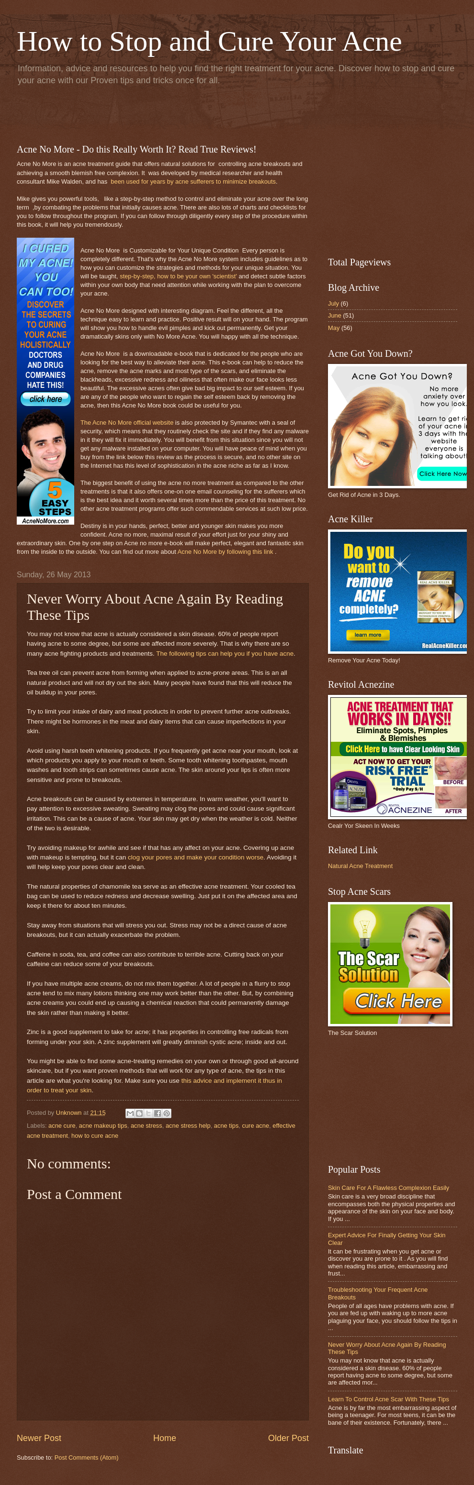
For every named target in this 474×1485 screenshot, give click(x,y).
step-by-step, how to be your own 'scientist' (178, 276)
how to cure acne (94, 1135)
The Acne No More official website (126, 422)
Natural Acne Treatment (360, 865)
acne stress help (188, 1125)
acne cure (62, 1125)
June (334, 315)
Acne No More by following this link (225, 551)
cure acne (256, 1125)
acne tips (226, 1125)
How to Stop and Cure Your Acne (209, 41)
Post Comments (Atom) (87, 1457)
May (333, 327)
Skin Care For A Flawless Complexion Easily (388, 1187)
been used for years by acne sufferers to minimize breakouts (193, 181)
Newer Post (39, 1438)
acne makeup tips (103, 1125)
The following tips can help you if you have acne (224, 653)
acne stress (146, 1125)
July (333, 303)
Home (164, 1438)
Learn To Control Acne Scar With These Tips (388, 1399)
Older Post (288, 1438)
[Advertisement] (129, 113)
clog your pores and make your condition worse (195, 857)
